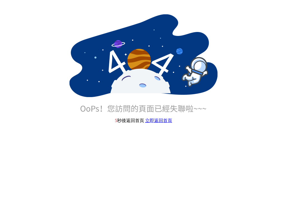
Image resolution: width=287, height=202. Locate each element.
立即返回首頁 (158, 120)
